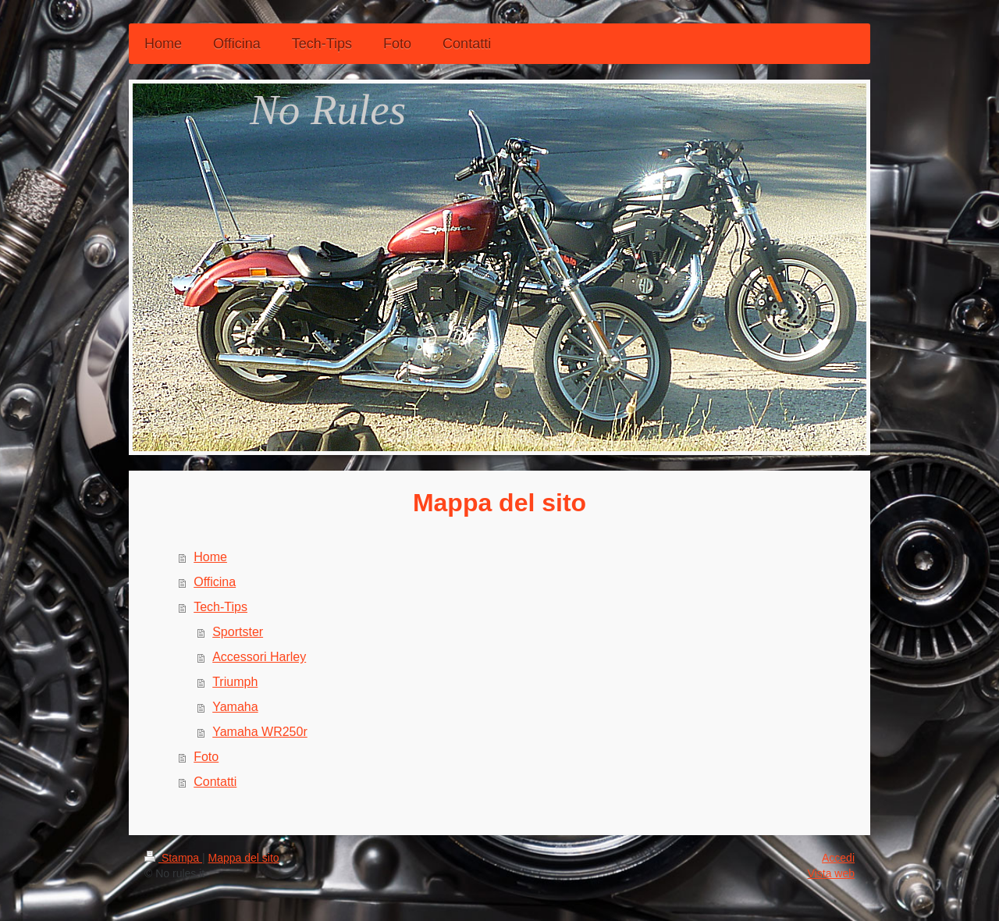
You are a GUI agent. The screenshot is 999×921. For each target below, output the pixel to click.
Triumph (235, 681)
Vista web (831, 873)
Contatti (215, 781)
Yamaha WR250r (260, 731)
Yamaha (235, 706)
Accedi (838, 858)
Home (210, 557)
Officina (215, 582)
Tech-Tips (220, 606)
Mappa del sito (243, 858)
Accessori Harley (259, 656)
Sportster (237, 631)
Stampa (173, 858)
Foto (206, 756)
